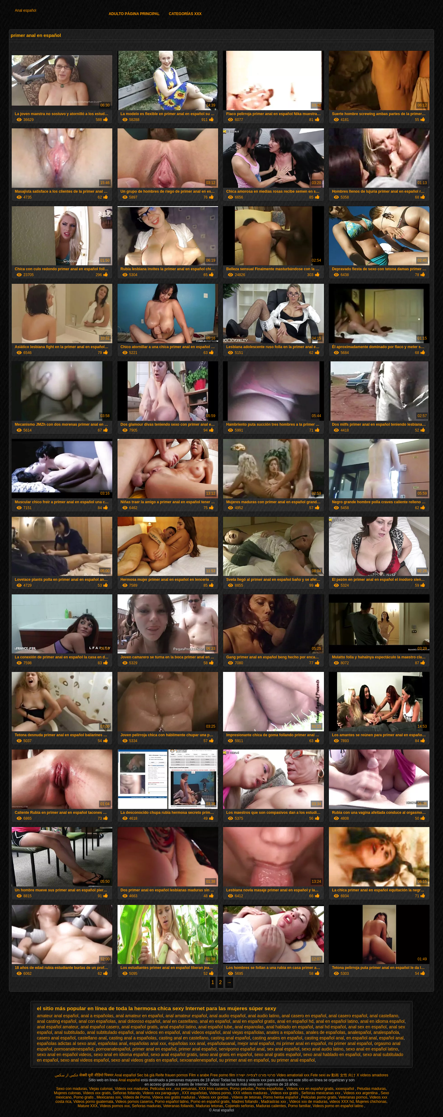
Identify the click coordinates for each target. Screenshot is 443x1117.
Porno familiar (299, 1106)
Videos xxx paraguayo (161, 1093)
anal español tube (215, 1026)
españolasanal (221, 1043)
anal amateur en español (139, 1015)
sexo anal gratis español (277, 1054)
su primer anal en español (244, 1060)
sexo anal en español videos (64, 1054)
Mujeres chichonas (371, 1101)
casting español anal (324, 1037)
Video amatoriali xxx (293, 1075)
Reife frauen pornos (171, 1075)
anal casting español (56, 1021)
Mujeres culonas (67, 1093)
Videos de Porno (136, 1097)
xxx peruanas (185, 1089)
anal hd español (330, 1026)
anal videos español (201, 1032)
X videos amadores (372, 1075)
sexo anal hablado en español (332, 1054)
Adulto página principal (134, 14)
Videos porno (220, 1093)
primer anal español (198, 1049)
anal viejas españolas (243, 1032)
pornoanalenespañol (74, 1049)
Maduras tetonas (209, 1106)
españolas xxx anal (186, 1043)
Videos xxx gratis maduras (174, 1097)
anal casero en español (304, 1015)
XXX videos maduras (250, 1093)
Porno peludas (241, 1089)
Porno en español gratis (210, 1101)
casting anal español (230, 1037)
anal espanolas (249, 1026)
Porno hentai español (281, 1097)
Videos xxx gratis (97, 1093)
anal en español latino (337, 1021)
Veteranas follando (178, 1106)
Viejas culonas (101, 1089)
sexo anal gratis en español (226, 1054)
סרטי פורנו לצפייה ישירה (255, 1075)
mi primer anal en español (301, 1043)
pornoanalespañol (113, 1049)
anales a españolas (285, 1032)
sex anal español (283, 1049)
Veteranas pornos (352, 1097)
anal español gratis (140, 1026)
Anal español (25, 10)
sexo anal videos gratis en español (144, 1060)
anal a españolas (97, 1015)
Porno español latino (171, 1101)
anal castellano (383, 1015)
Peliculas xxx (161, 1089)
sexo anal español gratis (174, 1054)
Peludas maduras (371, 1089)
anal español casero (100, 1026)
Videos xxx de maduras (308, 1101)
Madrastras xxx (274, 1101)
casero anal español (56, 1037)
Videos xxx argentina (361, 1093)
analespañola (386, 1032)
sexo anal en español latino (372, 1049)
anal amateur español (186, 1015)
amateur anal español (57, 1015)
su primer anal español (293, 1060)
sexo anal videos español (84, 1060)
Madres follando (245, 1101)
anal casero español (348, 1015)
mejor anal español (255, 1043)
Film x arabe (199, 1075)
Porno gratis (84, 1097)
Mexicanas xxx (109, 1097)
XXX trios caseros (213, 1089)
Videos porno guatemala (93, 1101)
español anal (391, 1037)
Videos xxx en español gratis (309, 1089)
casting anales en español (277, 1037)
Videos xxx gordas (213, 1097)
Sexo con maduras (71, 1089)
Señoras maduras (146, 1106)
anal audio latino (263, 1015)
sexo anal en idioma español (121, 1054)
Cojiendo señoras (239, 1106)
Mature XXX (88, 1106)
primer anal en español (154, 1049)
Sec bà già (145, 1075)
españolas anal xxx (147, 1043)
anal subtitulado (69, 1032)
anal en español (215, 1021)
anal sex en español (367, 1026)
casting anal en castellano (183, 1037)
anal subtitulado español (110, 1032)
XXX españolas (194, 1093)
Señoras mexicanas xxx (321, 1093)
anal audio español (227, 1015)
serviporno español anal (242, 1049)
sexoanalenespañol (198, 1060)
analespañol (359, 1032)
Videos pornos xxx (115, 1106)
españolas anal (112, 1043)
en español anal (361, 1037)
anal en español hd (295, 1021)
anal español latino (178, 1026)
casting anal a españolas (132, 1037)
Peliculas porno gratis (319, 1097)
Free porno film (222, 1075)
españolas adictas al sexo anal (66, 1043)
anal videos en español (158, 1032)
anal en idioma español (382, 1021)
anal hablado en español (289, 1026)
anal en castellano (180, 1021)
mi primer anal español (350, 1043)
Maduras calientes (271, 1106)
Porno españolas (270, 1089)
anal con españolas (97, 1021)
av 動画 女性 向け (341, 1075)
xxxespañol (345, 1089)
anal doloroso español (139, 1021)
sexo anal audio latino (322, 1049)
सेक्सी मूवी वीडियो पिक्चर (96, 1075)
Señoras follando (126, 1093)
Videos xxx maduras (131, 1089)
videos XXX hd (341, 1101)
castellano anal (92, 1037)
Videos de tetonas (246, 1097)
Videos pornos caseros (134, 1101)
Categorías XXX (185, 14)
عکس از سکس (66, 1075)
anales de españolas (325, 1032)
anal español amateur (57, 1026)
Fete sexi (317, 1075)
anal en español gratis (254, 1021)
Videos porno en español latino (338, 1106)
